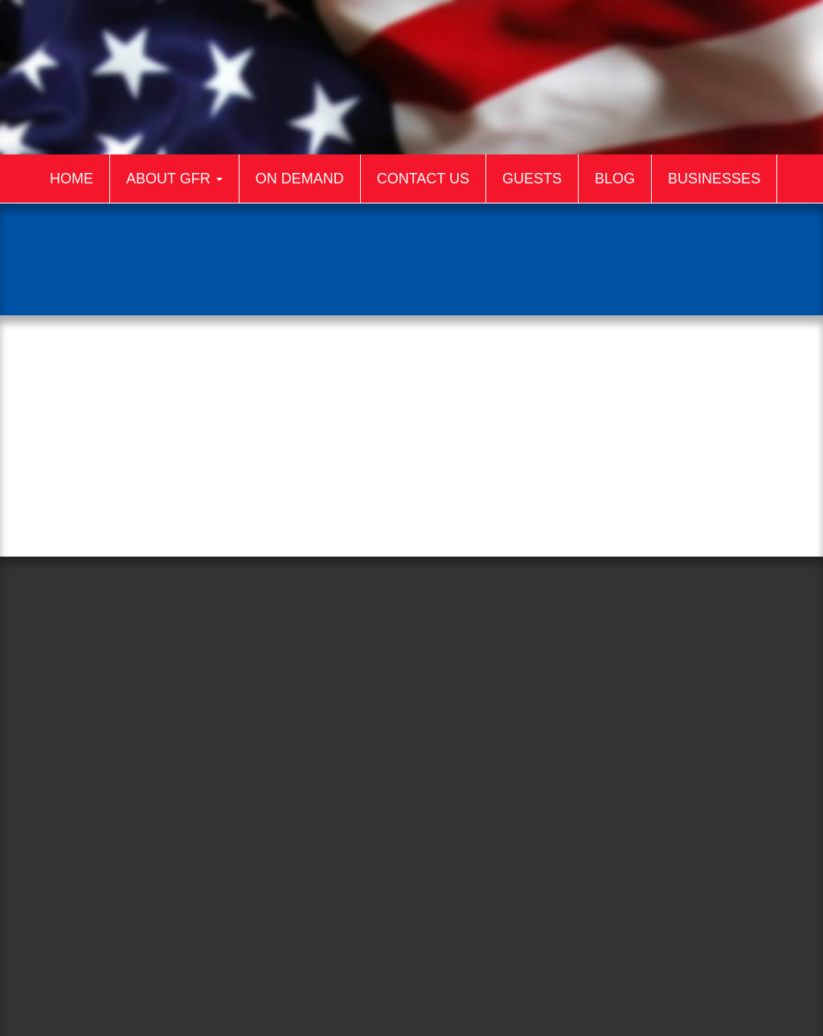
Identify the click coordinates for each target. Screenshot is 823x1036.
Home (71, 179)
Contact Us (423, 179)
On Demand (300, 179)
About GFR (174, 179)
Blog (615, 179)
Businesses (714, 179)
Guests (532, 179)
